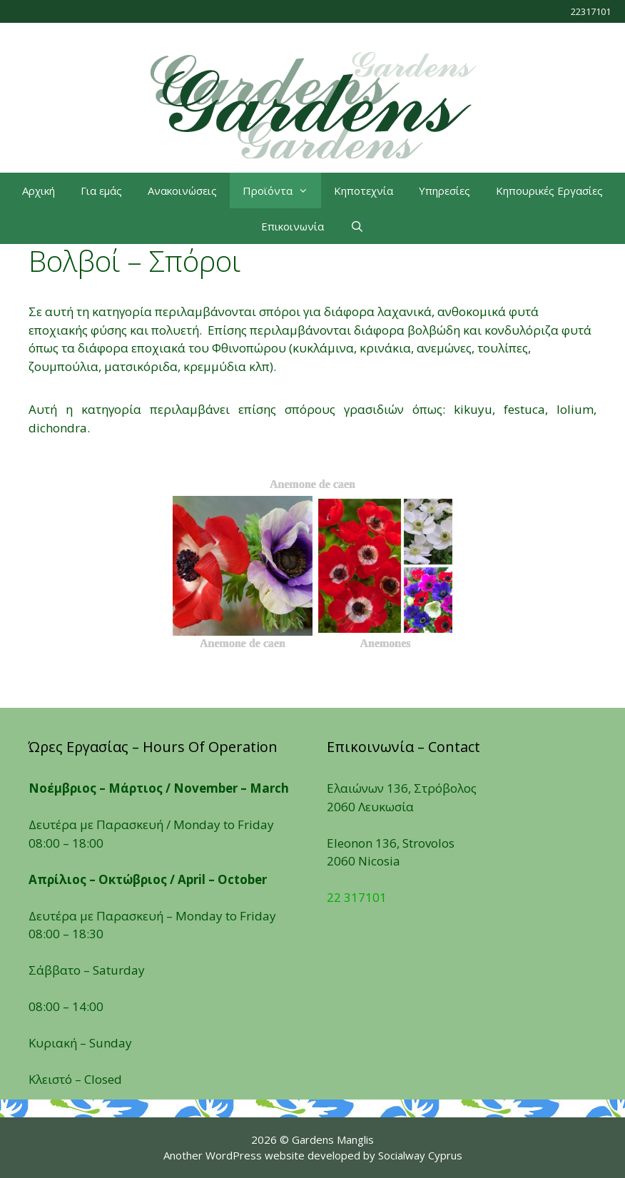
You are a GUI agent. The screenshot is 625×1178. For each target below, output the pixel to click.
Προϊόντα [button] (282, 190)
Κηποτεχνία (363, 190)
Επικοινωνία (292, 226)
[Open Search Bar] (356, 226)
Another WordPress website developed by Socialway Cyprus (312, 1155)
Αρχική (38, 190)
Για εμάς (101, 190)
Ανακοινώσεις (182, 190)
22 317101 (357, 897)
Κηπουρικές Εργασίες (549, 190)
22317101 (591, 11)
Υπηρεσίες (444, 190)
